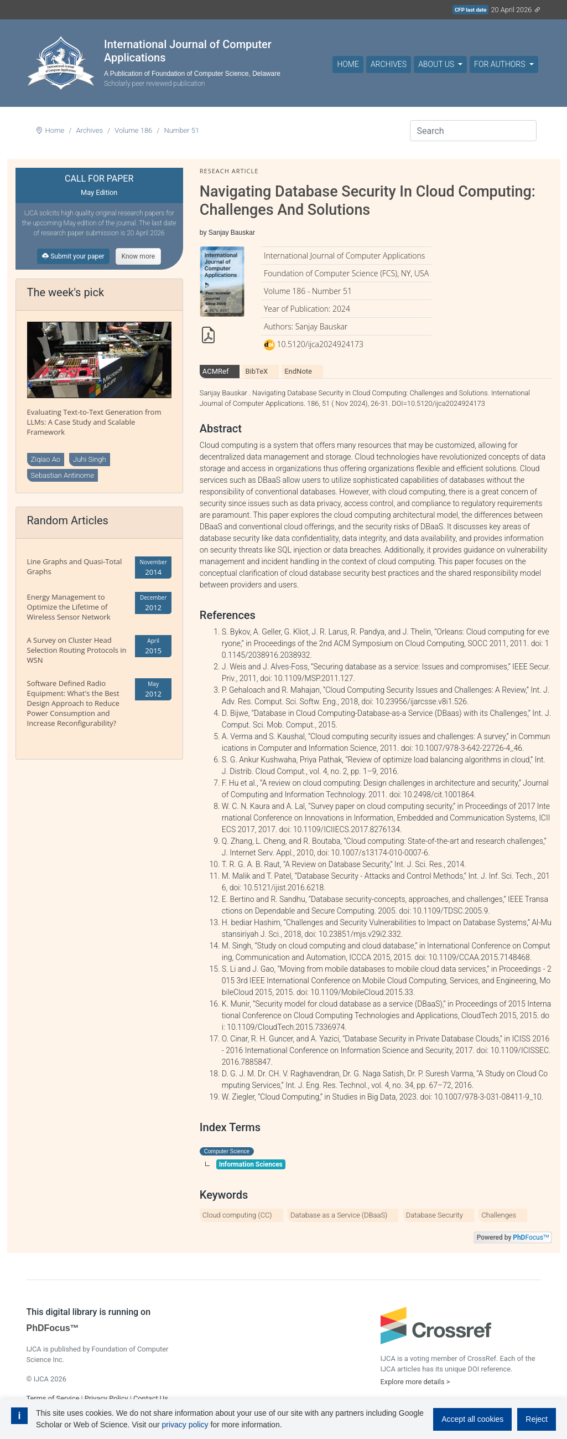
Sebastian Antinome (63, 475)
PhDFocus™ (53, 1328)
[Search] (473, 130)
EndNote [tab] (298, 371)
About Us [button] (437, 64)
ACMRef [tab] (215, 371)
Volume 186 (133, 130)
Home (347, 64)
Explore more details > (415, 1382)
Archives (389, 64)
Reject (537, 1419)
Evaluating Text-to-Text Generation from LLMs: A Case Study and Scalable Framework (94, 422)
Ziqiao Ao (46, 459)
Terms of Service (53, 1398)
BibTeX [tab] (256, 371)
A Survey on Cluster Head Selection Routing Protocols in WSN (77, 650)
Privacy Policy (106, 1398)
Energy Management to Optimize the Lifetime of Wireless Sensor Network (69, 607)
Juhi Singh (89, 459)
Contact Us (150, 1398)
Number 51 (181, 130)
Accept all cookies (472, 1419)
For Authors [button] (500, 64)
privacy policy (185, 1424)
